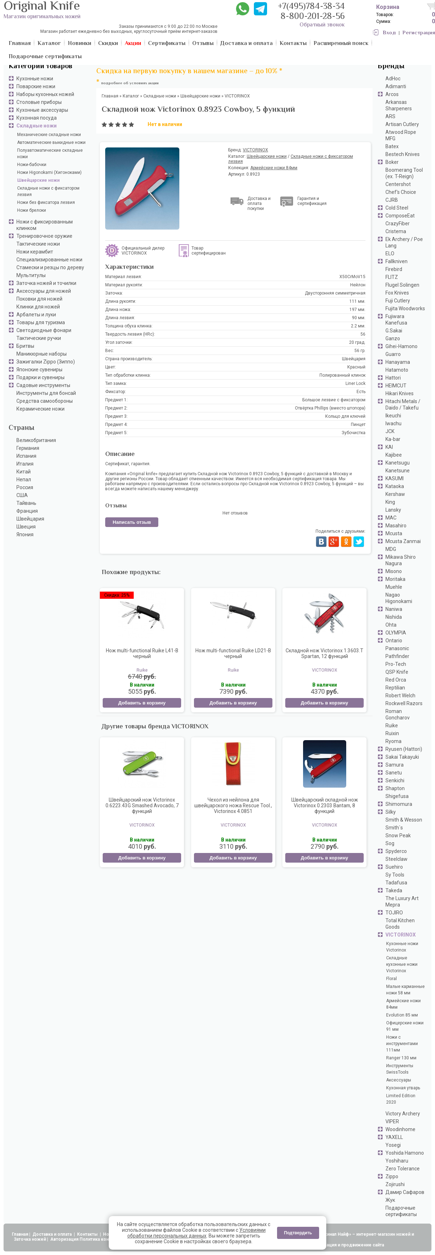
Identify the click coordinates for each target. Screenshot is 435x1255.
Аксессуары (398, 1080)
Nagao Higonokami (398, 598)
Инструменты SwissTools (399, 1069)
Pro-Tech (395, 664)
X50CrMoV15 (352, 276)
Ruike (391, 725)
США (22, 495)
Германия (27, 448)
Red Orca (395, 680)
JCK (389, 431)
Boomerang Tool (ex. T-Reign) (404, 173)
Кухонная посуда (36, 118)
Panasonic (397, 648)
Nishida (393, 617)
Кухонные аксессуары (42, 110)
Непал (23, 479)
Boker (392, 162)
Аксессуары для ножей (43, 291)
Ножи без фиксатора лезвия (46, 202)
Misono (393, 571)
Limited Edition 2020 (400, 1099)
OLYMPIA (395, 633)
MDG (390, 549)
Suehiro (394, 867)
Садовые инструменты (43, 385)
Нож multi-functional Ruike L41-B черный (142, 653)
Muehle (393, 587)
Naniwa (393, 609)
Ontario (393, 640)
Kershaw (395, 494)
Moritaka (395, 579)
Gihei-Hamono (401, 346)
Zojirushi (395, 1184)
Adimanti (395, 86)
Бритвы (25, 346)
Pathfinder (397, 656)
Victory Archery (402, 1113)
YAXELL (394, 1137)
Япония (25, 534)
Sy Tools (394, 875)
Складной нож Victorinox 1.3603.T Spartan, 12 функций (324, 653)
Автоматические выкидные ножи (51, 142)
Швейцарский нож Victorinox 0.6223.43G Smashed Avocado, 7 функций (142, 805)
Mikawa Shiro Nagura (400, 560)
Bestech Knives (402, 154)
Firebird (393, 269)
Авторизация (64, 1239)
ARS (390, 116)
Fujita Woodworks (405, 308)
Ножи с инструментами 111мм (402, 1044)
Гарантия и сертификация (312, 201)
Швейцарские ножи (38, 180)
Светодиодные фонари (43, 330)
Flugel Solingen (402, 285)
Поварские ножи (35, 86)
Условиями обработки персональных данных (196, 1233)
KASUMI (394, 478)
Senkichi (394, 780)
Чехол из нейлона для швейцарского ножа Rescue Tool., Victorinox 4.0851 (233, 805)
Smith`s (394, 827)
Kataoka (394, 486)
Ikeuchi (393, 415)
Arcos (392, 94)
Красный (356, 367)
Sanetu (393, 772)
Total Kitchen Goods (400, 924)
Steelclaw (396, 859)
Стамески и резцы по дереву (50, 267)
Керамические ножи (40, 409)
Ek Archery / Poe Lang (404, 242)
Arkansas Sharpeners (398, 105)
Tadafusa (396, 882)
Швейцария (30, 519)
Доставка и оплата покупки (259, 203)
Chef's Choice (400, 192)
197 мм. (357, 309)
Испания (26, 456)
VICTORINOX (400, 935)
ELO (389, 253)
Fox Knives (397, 293)
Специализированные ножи (49, 259)
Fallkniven (396, 261)
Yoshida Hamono (404, 1153)
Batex (392, 146)
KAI (389, 447)
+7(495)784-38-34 (311, 7)
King (390, 502)
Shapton (395, 788)
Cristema (395, 231)
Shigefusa (397, 796)
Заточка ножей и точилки (46, 283)
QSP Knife (396, 672)
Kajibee (393, 455)
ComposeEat (400, 216)
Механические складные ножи (49, 134)
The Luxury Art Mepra (402, 901)
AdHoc (392, 78)
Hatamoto (396, 370)
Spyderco (396, 851)
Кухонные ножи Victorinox (402, 947)
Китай (23, 472)
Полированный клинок (342, 375)
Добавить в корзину (141, 703)
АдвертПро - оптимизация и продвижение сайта (331, 1245)
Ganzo (392, 338)
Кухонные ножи (34, 78)
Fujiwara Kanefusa (396, 319)
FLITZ (391, 277)
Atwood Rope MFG (400, 135)
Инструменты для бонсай (46, 393)
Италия (25, 464)
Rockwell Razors (404, 703)
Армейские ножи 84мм (403, 1004)
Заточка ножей (30, 1239)
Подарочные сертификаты (401, 1211)
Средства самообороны (44, 401)
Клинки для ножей (38, 307)
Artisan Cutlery (402, 124)
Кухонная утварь (403, 1087)
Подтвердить (298, 1232)
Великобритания (36, 440)
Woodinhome (400, 1129)
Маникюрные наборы (41, 354)
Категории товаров (40, 66)
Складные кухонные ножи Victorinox (402, 964)
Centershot (398, 184)
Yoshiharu (396, 1161)
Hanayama (397, 362)
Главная (20, 1234)
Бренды (391, 66)
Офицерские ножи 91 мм (405, 1026)
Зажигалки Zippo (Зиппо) (45, 362)
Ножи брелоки (31, 210)
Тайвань (26, 503)
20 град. (357, 342)
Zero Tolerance (402, 1168)
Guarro (393, 354)
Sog (389, 843)
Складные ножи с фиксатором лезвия (48, 191)
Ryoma (393, 741)
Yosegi (393, 1145)
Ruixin (392, 733)
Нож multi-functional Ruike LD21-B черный (233, 653)
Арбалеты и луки (36, 314)
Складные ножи (36, 126)
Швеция (26, 526)
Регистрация (419, 33)
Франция (27, 511)
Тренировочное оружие (44, 236)
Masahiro (395, 525)
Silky (390, 812)
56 (362, 334)
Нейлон (357, 284)
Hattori (393, 378)
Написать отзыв (132, 522)
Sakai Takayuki (402, 757)
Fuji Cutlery (397, 300)
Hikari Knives (399, 393)
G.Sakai (393, 330)
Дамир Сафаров (404, 1192)
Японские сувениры (39, 369)
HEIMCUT (395, 385)
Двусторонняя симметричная (335, 293)
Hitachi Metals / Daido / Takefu (402, 404)
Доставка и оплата (52, 1234)
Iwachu (393, 423)
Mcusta (393, 533)
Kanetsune (397, 470)
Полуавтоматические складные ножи (50, 153)
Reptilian (395, 688)
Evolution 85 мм (402, 1015)
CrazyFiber (397, 223)
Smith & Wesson (403, 820)
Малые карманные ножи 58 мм (405, 989)
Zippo (391, 1176)
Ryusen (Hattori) (403, 749)
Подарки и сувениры (40, 377)
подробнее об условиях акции (130, 83)
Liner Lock (355, 383)
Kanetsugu (397, 463)
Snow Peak (398, 835)
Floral (391, 978)
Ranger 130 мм (401, 1057)
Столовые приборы (39, 102)
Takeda (393, 890)
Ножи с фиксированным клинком (44, 225)
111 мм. (357, 301)
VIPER (392, 1121)
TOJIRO (394, 912)
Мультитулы (31, 275)
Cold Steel (396, 208)
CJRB (391, 200)
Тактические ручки (38, 338)
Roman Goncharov (397, 714)
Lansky (393, 510)
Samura (394, 765)
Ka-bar (392, 439)
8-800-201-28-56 (313, 17)
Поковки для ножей (39, 299)
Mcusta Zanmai (403, 541)
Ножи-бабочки (31, 164)
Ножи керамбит (34, 252)
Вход (389, 33)
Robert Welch (400, 695)
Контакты (88, 1234)
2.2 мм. (358, 325)
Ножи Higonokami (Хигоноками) (49, 172)
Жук (390, 1200)
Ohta (390, 625)
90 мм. (358, 317)
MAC (390, 518)
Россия (24, 487)
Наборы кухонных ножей (45, 94)
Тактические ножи (38, 244)
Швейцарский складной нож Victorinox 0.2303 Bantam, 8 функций (324, 805)
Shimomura (398, 804)
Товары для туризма (40, 322)
